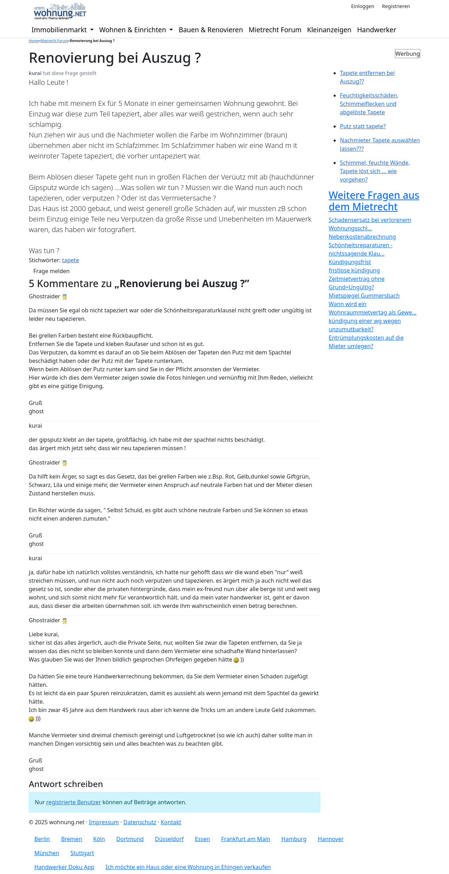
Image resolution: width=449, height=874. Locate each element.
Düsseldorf (169, 839)
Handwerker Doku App (64, 867)
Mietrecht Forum (275, 29)
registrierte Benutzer (73, 802)
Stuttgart (82, 853)
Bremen (71, 839)
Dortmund (129, 839)
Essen (202, 839)
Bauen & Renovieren (211, 29)
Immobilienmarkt (60, 29)
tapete (70, 260)
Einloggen (362, 6)
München (46, 853)
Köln (99, 839)
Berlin (42, 839)
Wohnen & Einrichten (133, 29)
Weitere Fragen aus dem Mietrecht (374, 201)
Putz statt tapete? (363, 126)
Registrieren (396, 6)
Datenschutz (139, 822)
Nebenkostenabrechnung (362, 236)
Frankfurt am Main (245, 839)
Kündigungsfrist (350, 262)
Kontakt (171, 822)
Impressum (104, 822)
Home (34, 40)
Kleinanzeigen (329, 29)
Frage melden (51, 271)
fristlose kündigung (354, 270)
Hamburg (294, 839)
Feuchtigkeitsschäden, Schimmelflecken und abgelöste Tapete (369, 104)
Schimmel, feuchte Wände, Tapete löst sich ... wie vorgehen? (375, 171)
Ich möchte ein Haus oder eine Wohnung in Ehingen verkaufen (188, 867)
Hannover (331, 839)
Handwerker (376, 29)
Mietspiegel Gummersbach (364, 295)
